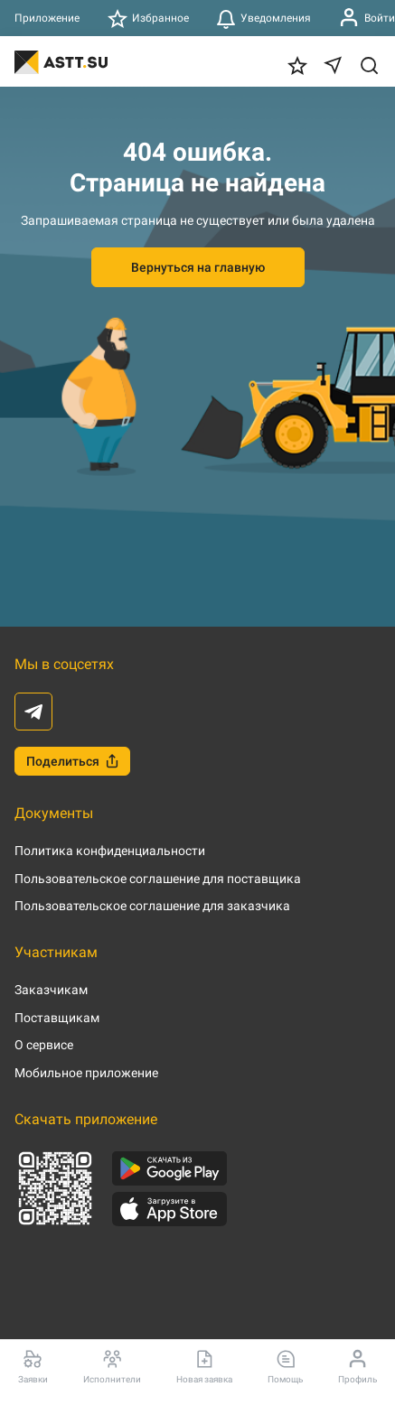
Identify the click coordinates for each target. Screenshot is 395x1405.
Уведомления (264, 18)
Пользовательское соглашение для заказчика (152, 905)
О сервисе (43, 1044)
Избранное (148, 18)
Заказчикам (51, 989)
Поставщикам (56, 1017)
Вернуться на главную (198, 267)
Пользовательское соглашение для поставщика (157, 878)
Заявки (33, 1366)
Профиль (357, 1366)
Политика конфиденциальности (109, 850)
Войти (366, 17)
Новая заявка (204, 1366)
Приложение (47, 18)
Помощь (285, 1366)
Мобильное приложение (86, 1072)
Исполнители (112, 1366)
